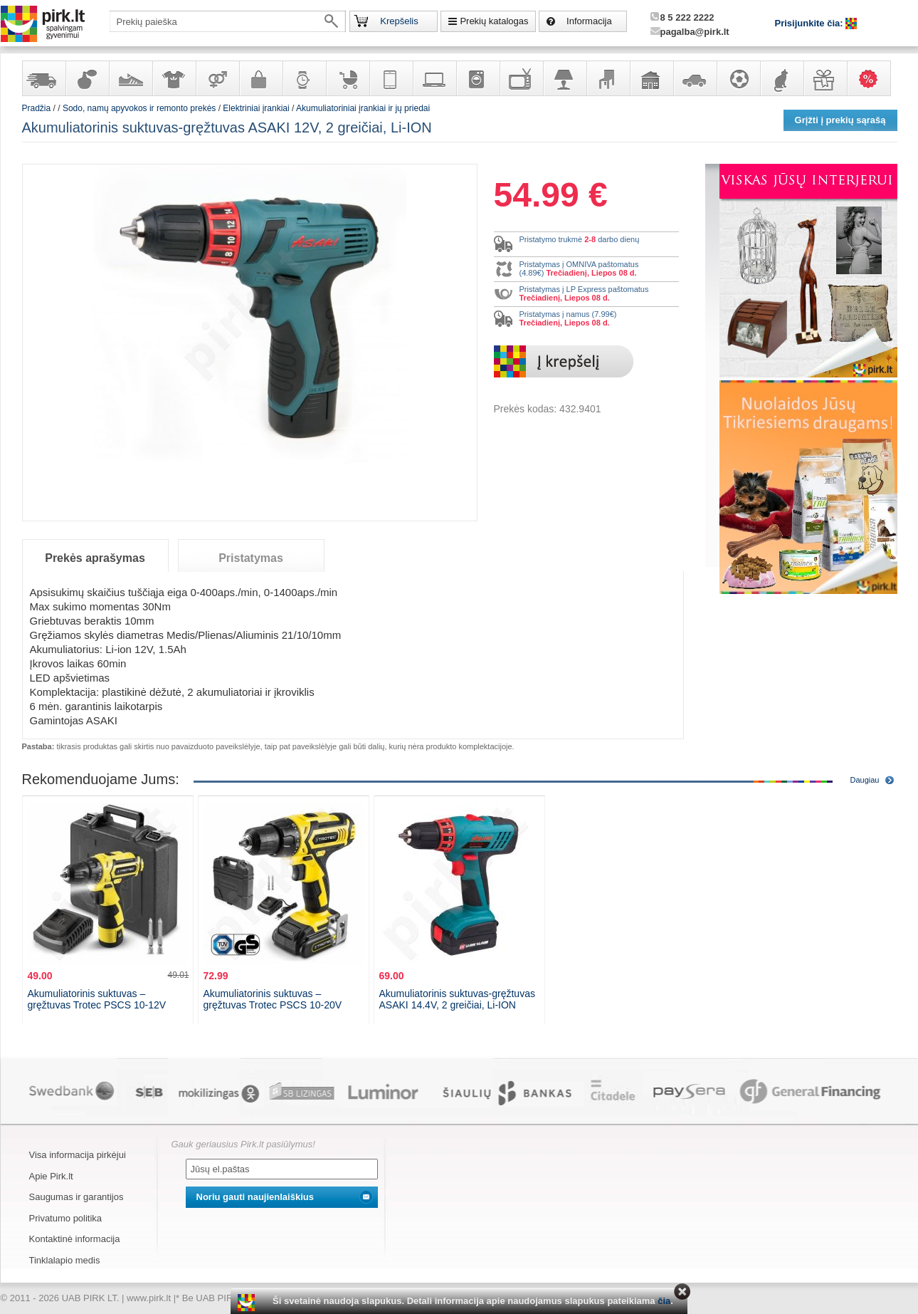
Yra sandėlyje (43, 78)
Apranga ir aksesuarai (173, 78)
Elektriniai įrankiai (256, 108)
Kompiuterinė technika (434, 78)
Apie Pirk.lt (51, 1176)
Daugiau (865, 780)
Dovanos (824, 78)
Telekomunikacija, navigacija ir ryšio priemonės (390, 78)
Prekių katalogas (494, 21)
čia (664, 1300)
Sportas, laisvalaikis (738, 78)
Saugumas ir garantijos (76, 1197)
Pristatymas (250, 558)
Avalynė (130, 78)
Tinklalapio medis (64, 1260)
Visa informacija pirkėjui (77, 1154)
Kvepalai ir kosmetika (86, 78)
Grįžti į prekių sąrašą (840, 120)
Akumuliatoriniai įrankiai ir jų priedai (363, 108)
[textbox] (228, 21)
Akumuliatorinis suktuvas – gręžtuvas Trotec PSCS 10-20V (273, 999)
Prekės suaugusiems (217, 78)
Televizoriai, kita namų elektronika (521, 78)
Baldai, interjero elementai (607, 78)
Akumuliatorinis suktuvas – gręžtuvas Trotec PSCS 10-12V (97, 999)
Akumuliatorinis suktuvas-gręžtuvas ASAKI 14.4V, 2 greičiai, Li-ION (457, 999)
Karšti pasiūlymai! (873, 78)
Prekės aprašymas (95, 558)
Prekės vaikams (347, 78)
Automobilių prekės (694, 78)
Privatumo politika (65, 1218)
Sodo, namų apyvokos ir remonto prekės (651, 78)
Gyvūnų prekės (781, 78)
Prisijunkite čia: (810, 23)
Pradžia (36, 108)
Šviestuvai (564, 78)
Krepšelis (399, 21)
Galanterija (260, 78)
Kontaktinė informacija (74, 1239)
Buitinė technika (477, 78)
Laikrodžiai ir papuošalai (304, 78)
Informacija (589, 21)
